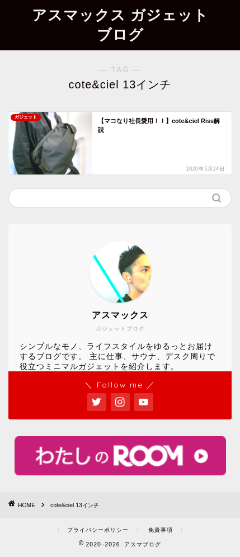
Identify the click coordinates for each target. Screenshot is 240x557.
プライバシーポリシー (98, 530)
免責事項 (160, 530)
